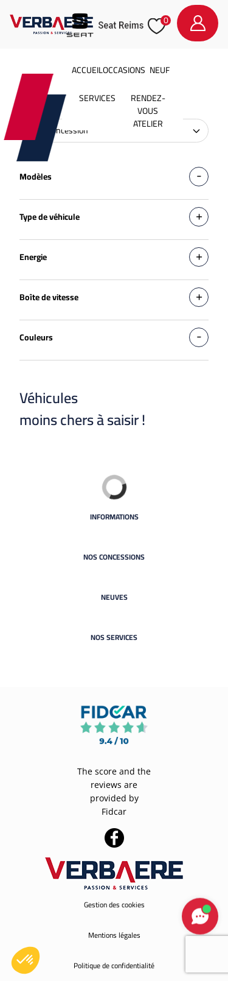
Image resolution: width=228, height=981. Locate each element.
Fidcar (114, 811)
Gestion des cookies (114, 905)
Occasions (124, 70)
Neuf (160, 70)
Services (97, 98)
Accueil (87, 70)
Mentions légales (114, 935)
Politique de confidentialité (114, 965)
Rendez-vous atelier (148, 111)
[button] (25, 960)
